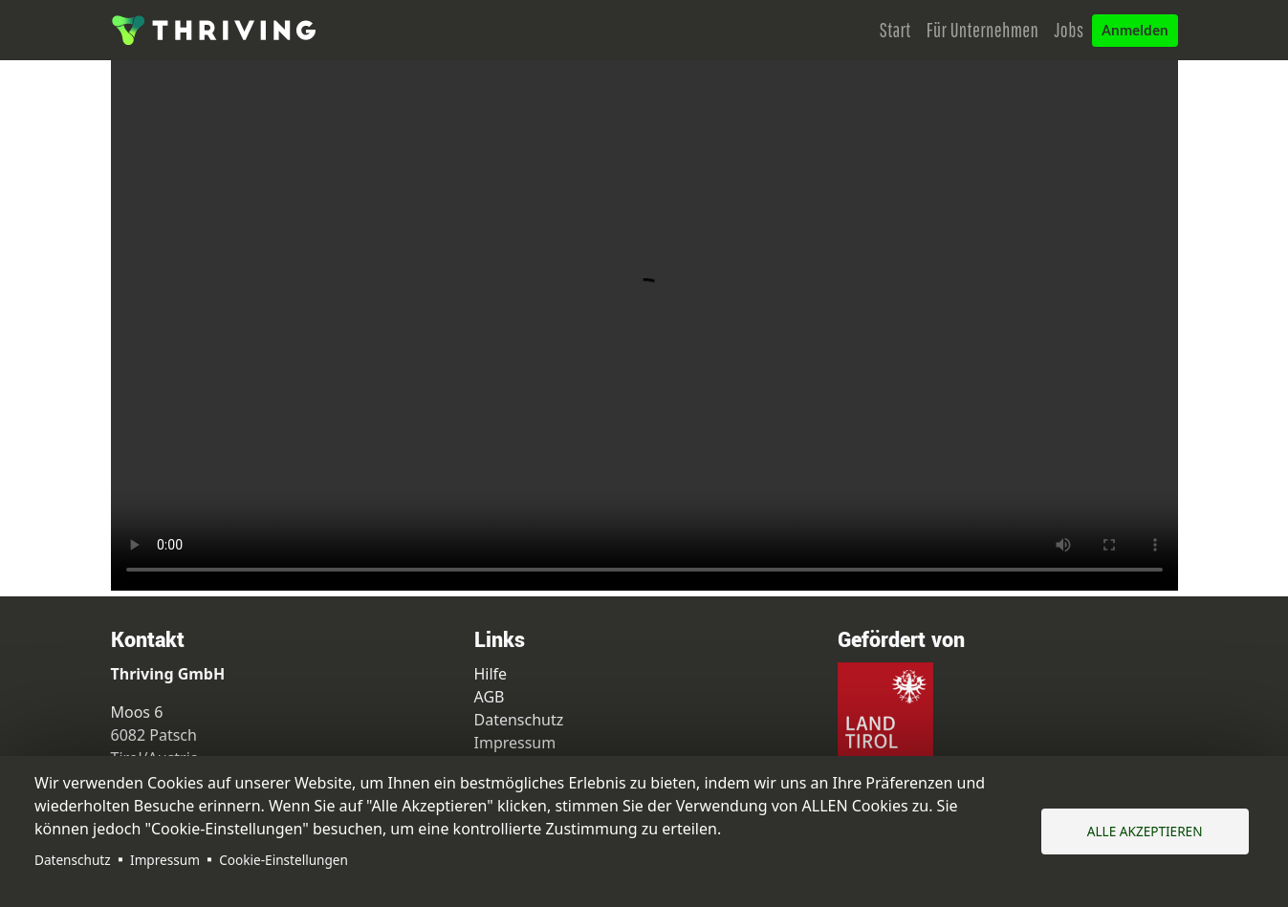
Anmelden (1135, 30)
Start (894, 29)
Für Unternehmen (983, 29)
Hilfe (491, 673)
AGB (489, 696)
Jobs (1068, 29)
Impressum (165, 860)
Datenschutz (72, 860)
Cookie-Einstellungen (283, 860)
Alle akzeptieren (1145, 831)
